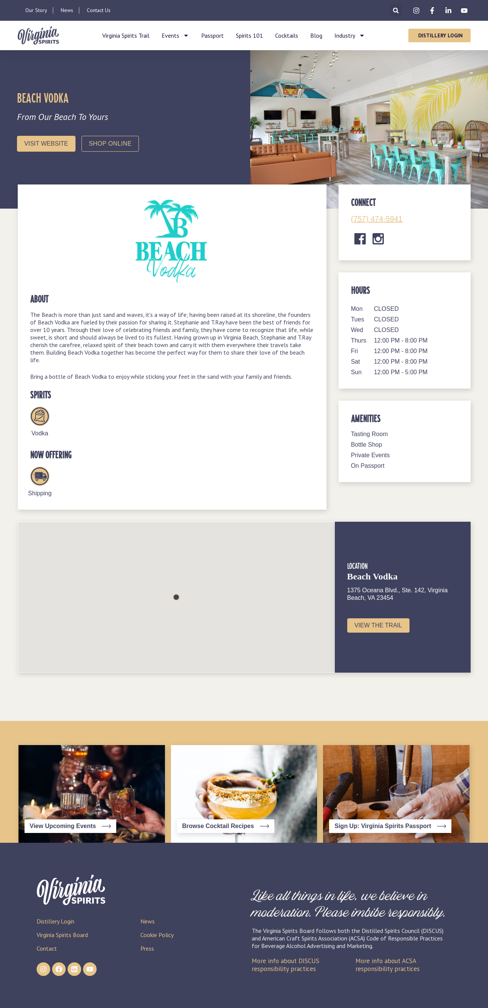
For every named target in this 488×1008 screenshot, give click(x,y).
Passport (212, 35)
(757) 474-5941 (377, 219)
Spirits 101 (249, 35)
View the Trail (378, 625)
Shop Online (110, 143)
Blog (316, 35)
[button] (396, 10)
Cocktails (286, 35)
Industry (349, 35)
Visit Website (46, 143)
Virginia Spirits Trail (125, 35)
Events (175, 35)
